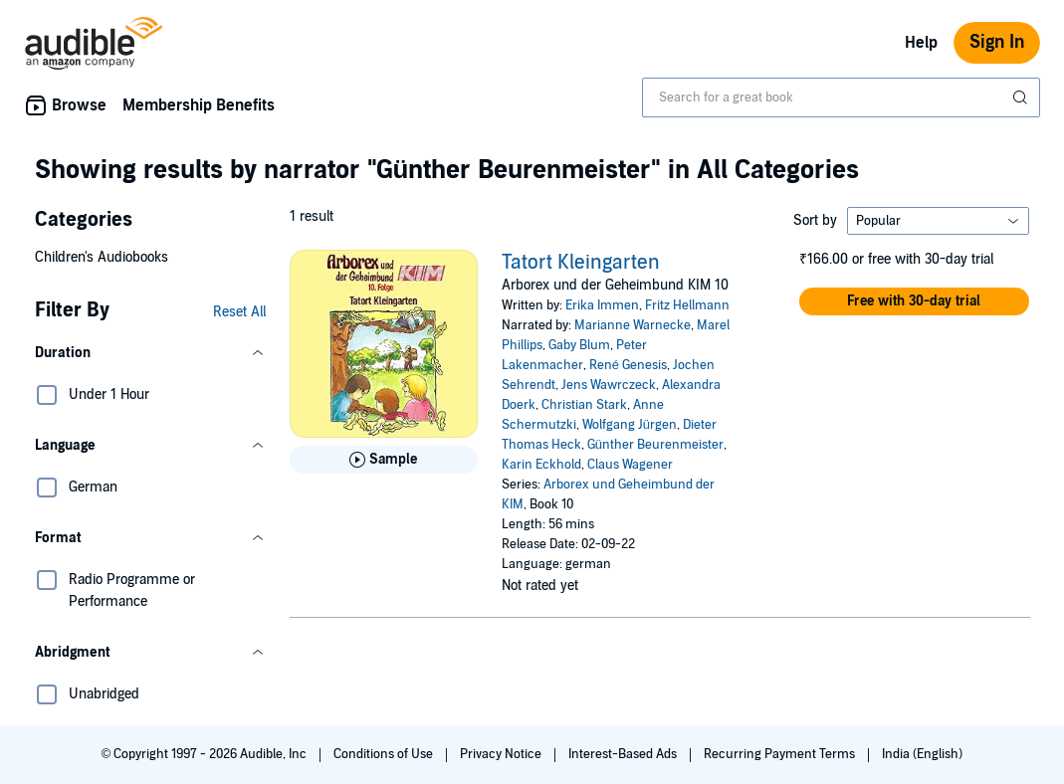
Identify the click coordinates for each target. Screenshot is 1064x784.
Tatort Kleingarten (581, 263)
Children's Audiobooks (101, 257)
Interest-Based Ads (624, 754)
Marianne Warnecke (632, 325)
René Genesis (628, 365)
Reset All (239, 311)
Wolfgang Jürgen (629, 425)
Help (921, 43)
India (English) (922, 754)
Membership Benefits (198, 105)
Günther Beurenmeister (655, 445)
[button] (150, 353)
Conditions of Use (384, 754)
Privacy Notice (502, 754)
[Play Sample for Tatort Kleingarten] (384, 460)
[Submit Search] (1022, 97)
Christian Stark (584, 405)
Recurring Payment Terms (781, 754)
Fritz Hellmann (687, 305)
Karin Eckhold (541, 465)
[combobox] (841, 97)
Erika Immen (602, 305)
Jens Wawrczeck (608, 385)
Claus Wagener (630, 465)
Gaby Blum (579, 345)
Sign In (996, 42)
